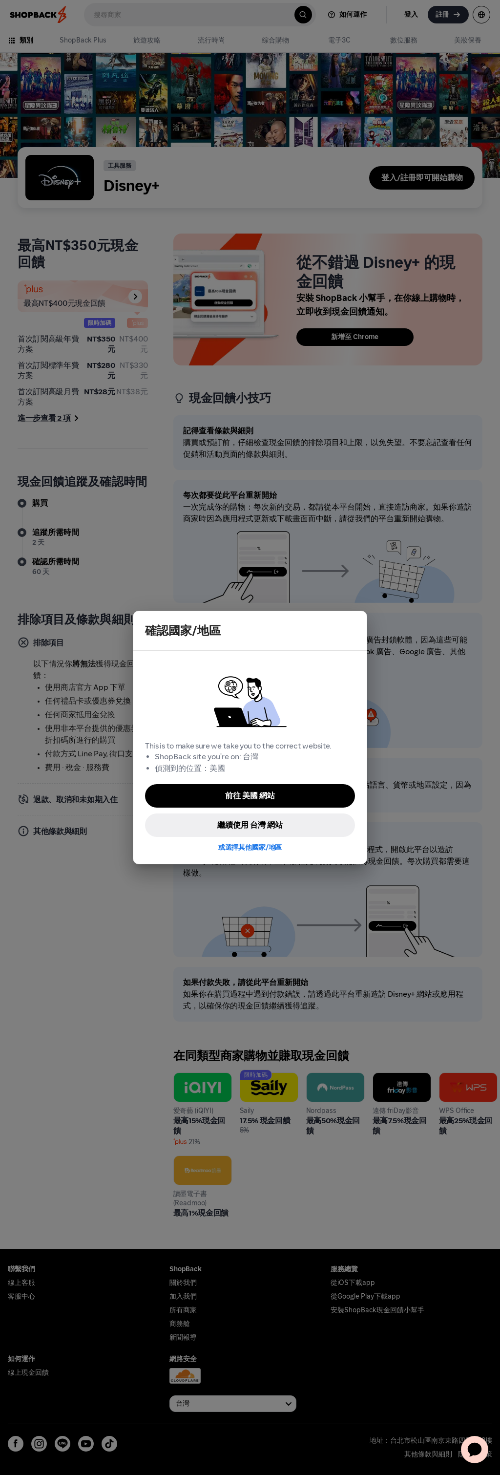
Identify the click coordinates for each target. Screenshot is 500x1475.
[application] (474, 1449)
